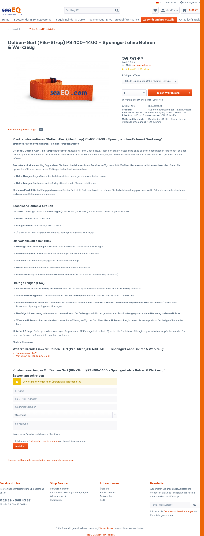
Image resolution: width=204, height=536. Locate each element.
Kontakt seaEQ (108, 492)
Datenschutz (107, 496)
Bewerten (156, 99)
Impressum (56, 500)
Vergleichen (130, 99)
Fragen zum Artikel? (25, 353)
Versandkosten (106, 528)
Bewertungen (33, 129)
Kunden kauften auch (19, 460)
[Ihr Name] (65, 391)
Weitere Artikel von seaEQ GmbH (32, 356)
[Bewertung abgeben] (65, 415)
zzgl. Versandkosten (141, 65)
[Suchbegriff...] (92, 10)
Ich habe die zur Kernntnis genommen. (50, 441)
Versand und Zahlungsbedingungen (69, 492)
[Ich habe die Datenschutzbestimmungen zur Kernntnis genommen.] (14, 441)
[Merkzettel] (155, 10)
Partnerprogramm (59, 488)
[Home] (6, 19)
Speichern (20, 446)
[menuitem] (92, 10)
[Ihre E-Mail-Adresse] (65, 399)
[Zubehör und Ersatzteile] (159, 19)
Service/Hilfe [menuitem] (189, 2)
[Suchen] (117, 10)
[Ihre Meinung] (65, 425)
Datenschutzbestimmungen (44, 441)
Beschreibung (15, 129)
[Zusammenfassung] (65, 407)
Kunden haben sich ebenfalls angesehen (52, 460)
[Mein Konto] (170, 10)
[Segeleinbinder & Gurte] (70, 19)
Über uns (104, 488)
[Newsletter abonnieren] (195, 505)
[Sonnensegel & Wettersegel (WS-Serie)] (114, 19)
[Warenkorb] (190, 10)
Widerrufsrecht (58, 496)
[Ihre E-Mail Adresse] (170, 505)
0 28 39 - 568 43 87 (15, 500)
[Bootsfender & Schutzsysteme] (33, 19)
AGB (102, 500)
